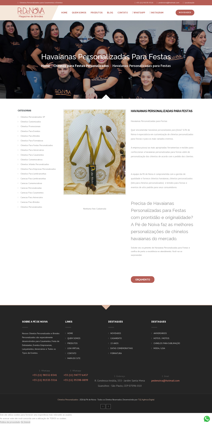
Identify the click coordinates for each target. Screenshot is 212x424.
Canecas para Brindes (30, 202)
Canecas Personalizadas (31, 188)
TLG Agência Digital (146, 399)
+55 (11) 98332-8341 (44, 375)
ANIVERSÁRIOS (160, 333)
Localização (188, 2)
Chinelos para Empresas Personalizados (38, 169)
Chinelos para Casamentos (32, 155)
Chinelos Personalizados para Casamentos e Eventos (40, 2)
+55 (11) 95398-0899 (75, 380)
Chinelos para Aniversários (32, 150)
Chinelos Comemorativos (32, 159)
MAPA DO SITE (73, 358)
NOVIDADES (185, 12)
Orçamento (142, 279)
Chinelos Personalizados (31, 207)
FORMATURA (116, 353)
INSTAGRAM (156, 12)
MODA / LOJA (159, 348)
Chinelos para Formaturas (32, 140)
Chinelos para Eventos (30, 131)
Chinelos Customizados (31, 121)
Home (45, 65)
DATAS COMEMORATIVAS (121, 348)
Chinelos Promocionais (30, 126)
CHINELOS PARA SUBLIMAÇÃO (167, 343)
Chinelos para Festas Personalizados (81, 65)
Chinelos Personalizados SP (33, 117)
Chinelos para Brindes (30, 136)
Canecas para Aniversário (32, 197)
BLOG (110, 12)
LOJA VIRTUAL (73, 348)
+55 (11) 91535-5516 (144, 2)
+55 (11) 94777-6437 (76, 375)
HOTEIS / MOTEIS (161, 338)
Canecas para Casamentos (32, 192)
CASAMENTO (116, 338)
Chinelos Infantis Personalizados (35, 164)
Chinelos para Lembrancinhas (33, 173)
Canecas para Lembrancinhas (33, 178)
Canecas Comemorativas (31, 183)
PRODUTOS (97, 12)
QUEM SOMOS (79, 12)
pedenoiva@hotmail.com (168, 2)
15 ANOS (114, 343)
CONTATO (122, 12)
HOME (64, 12)
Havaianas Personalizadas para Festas (141, 65)
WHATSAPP (138, 12)
